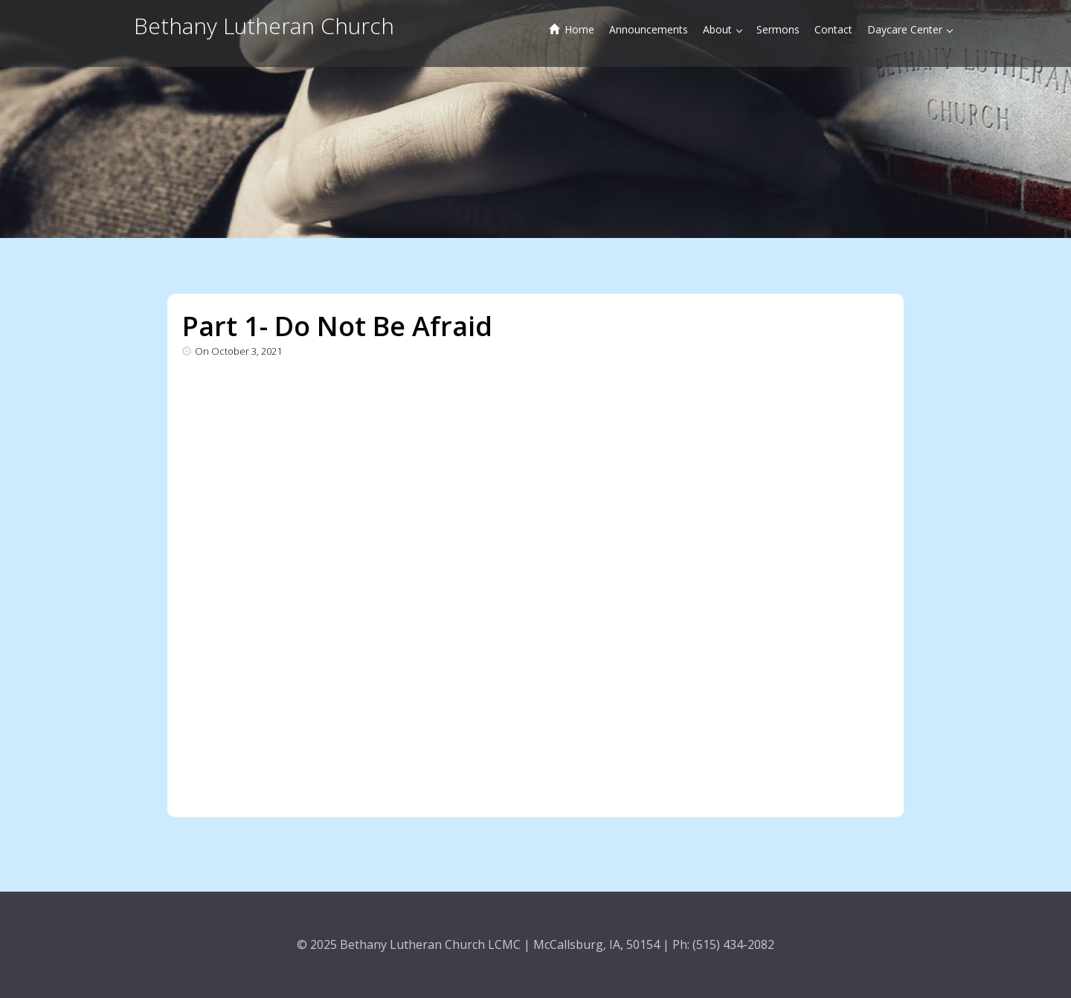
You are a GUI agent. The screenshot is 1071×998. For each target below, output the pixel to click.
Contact (833, 29)
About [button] (722, 29)
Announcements (648, 29)
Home (571, 29)
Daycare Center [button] (910, 29)
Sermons (778, 29)
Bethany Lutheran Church (264, 25)
